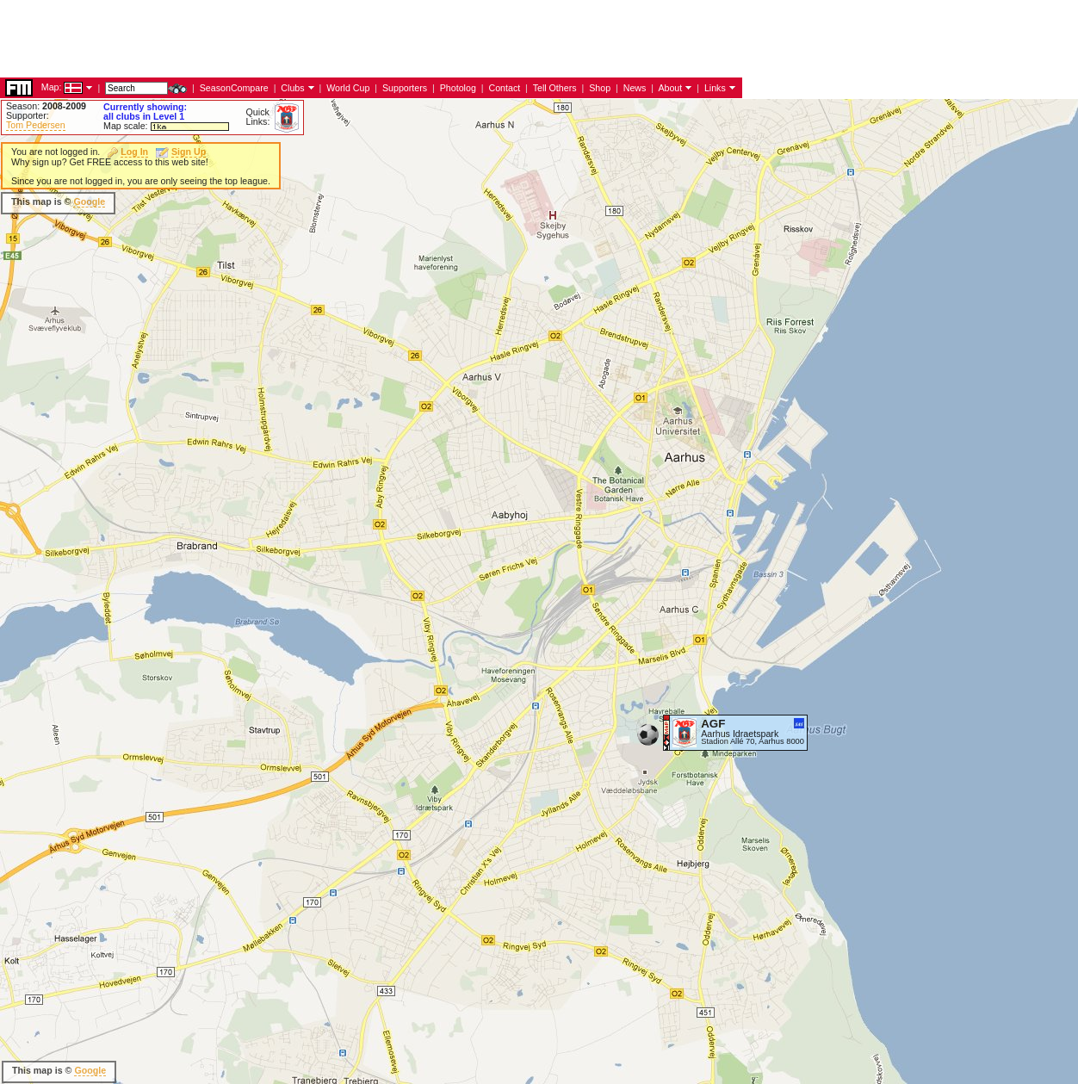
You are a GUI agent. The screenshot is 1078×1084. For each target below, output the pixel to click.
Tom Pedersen (35, 125)
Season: (46, 106)
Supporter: (27, 115)
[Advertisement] (313, 202)
